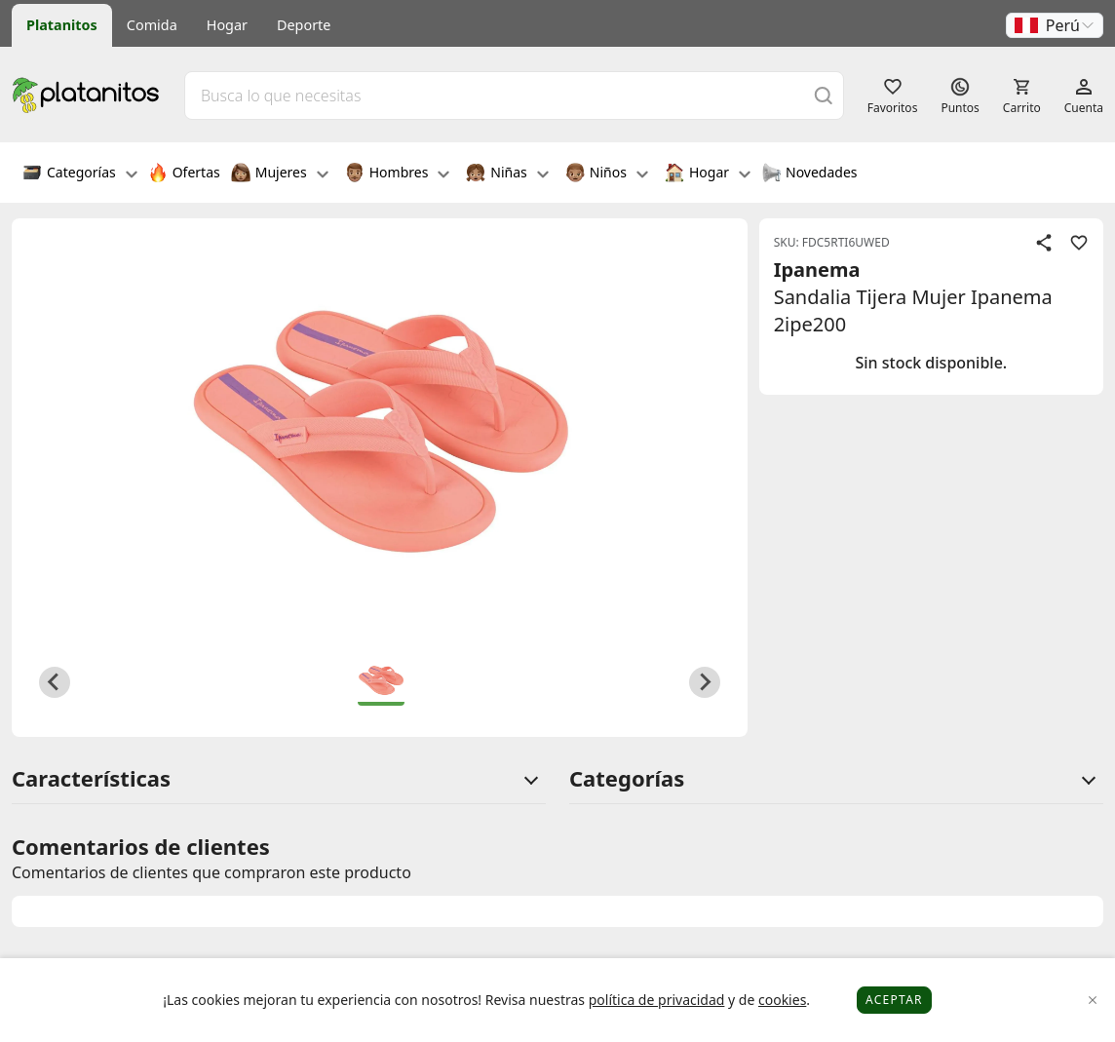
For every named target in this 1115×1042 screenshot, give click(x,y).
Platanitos (61, 25)
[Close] (1093, 1000)
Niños (606, 174)
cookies (782, 999)
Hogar (227, 25)
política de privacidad (657, 999)
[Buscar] (823, 95)
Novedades (809, 174)
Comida (152, 25)
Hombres (397, 174)
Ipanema (817, 269)
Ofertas (184, 174)
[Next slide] (704, 682)
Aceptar (894, 999)
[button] (1054, 25)
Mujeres (279, 174)
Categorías (79, 174)
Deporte (303, 25)
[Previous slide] (54, 682)
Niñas (507, 174)
